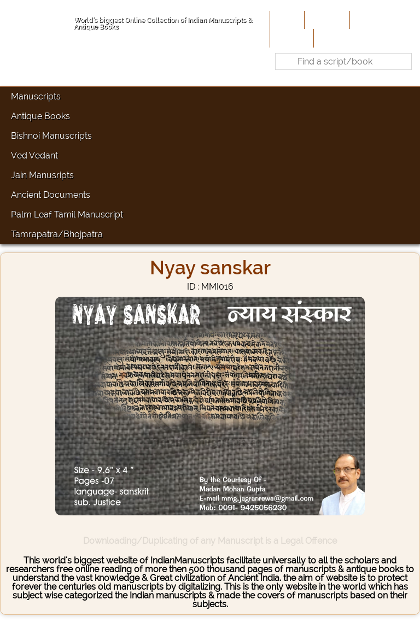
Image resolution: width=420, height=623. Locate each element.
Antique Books (40, 116)
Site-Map (291, 37)
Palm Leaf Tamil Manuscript (67, 214)
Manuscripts (36, 96)
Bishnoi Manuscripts (51, 136)
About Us (326, 19)
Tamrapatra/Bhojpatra (57, 234)
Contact (332, 37)
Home (286, 19)
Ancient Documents (50, 195)
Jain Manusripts (42, 175)
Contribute (373, 19)
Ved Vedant (34, 155)
